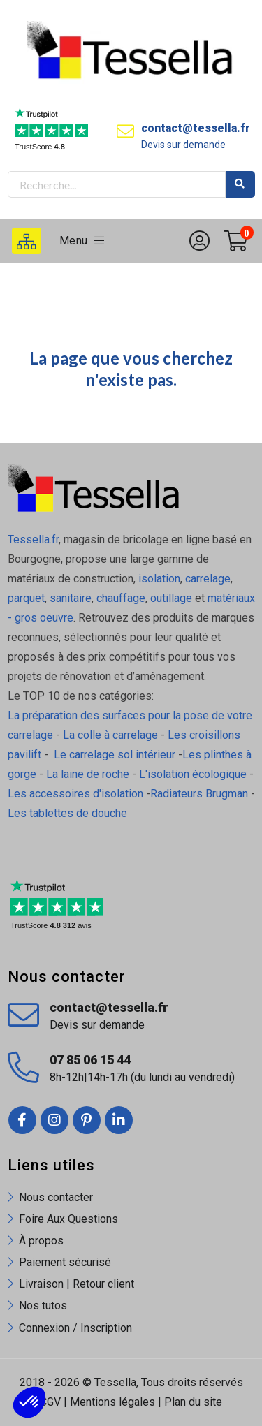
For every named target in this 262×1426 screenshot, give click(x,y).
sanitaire (71, 598)
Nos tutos (43, 1305)
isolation (158, 578)
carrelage (208, 578)
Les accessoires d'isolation (75, 793)
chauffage (120, 598)
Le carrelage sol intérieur (114, 754)
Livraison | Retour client (76, 1284)
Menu (82, 240)
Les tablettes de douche (69, 813)
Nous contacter (56, 1197)
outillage (171, 598)
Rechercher (240, 184)
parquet (26, 598)
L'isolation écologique (193, 774)
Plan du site (193, 1402)
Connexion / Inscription (75, 1328)
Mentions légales (112, 1402)
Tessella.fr (33, 539)
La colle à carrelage (110, 735)
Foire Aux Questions (68, 1219)
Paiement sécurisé (65, 1262)
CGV (50, 1402)
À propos (41, 1240)
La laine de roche (87, 774)
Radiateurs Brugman (199, 793)
